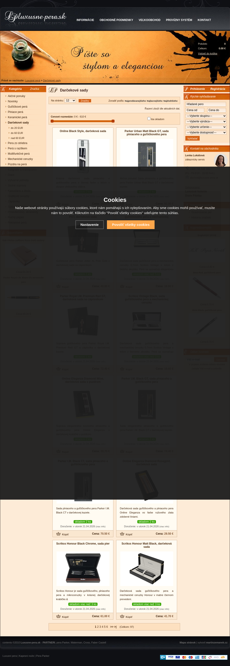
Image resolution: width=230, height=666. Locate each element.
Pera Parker (42, 655)
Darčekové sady (52, 80)
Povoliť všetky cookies (131, 225)
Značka (34, 89)
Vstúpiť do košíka (207, 53)
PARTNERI (49, 642)
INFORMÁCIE (85, 20)
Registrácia (217, 89)
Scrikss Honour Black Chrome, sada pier (82, 543)
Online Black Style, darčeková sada (83, 131)
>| (115, 626)
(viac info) (100, 526)
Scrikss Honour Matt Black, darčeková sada (146, 545)
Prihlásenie (197, 89)
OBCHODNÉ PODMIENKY (116, 20)
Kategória (14, 89)
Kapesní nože (26, 655)
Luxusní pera (10, 655)
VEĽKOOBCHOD (150, 20)
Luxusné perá (32, 80)
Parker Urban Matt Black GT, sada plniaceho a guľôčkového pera (147, 133)
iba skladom (157, 119)
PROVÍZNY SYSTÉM (179, 20)
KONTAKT (204, 20)
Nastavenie (89, 225)
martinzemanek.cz (216, 642)
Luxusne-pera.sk (30, 642)
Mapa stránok (188, 642)
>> (111, 626)
